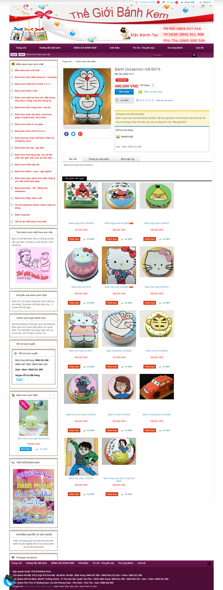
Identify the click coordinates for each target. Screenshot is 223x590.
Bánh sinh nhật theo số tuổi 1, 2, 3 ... (33, 84)
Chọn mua (74, 239)
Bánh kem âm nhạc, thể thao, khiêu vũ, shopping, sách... (35, 139)
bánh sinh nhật (32, 586)
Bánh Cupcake (22, 215)
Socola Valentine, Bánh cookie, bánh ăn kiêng (35, 206)
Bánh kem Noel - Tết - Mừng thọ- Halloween (31, 189)
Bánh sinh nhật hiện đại (27, 164)
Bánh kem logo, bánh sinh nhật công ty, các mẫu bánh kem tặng (35, 180)
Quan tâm (122, 80)
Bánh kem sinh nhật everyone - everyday (36, 77)
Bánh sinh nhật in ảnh (26, 91)
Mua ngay (124, 91)
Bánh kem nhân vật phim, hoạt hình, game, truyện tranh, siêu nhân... (33, 116)
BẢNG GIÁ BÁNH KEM (85, 48)
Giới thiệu (115, 48)
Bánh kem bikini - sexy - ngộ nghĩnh (33, 171)
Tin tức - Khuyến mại (143, 48)
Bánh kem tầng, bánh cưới (28, 198)
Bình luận (127, 159)
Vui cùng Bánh (175, 48)
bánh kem (47, 586)
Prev (50, 395)
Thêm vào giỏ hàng (153, 91)
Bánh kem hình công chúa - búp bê (33, 107)
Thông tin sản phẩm (99, 159)
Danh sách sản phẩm (86, 61)
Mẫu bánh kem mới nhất (27, 70)
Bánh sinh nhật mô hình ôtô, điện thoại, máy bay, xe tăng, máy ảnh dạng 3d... (35, 99)
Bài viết (73, 159)
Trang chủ (21, 48)
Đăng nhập (190, 2)
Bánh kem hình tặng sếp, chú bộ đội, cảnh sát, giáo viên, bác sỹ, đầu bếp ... (34, 156)
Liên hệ (199, 48)
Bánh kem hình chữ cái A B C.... (31, 131)
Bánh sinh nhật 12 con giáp (29, 124)
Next (53, 395)
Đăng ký (207, 2)
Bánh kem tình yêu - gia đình (29, 148)
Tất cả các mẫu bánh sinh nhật (30, 221)
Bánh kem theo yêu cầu (38, 54)
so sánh (124, 100)
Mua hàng (25, 449)
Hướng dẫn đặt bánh (49, 48)
